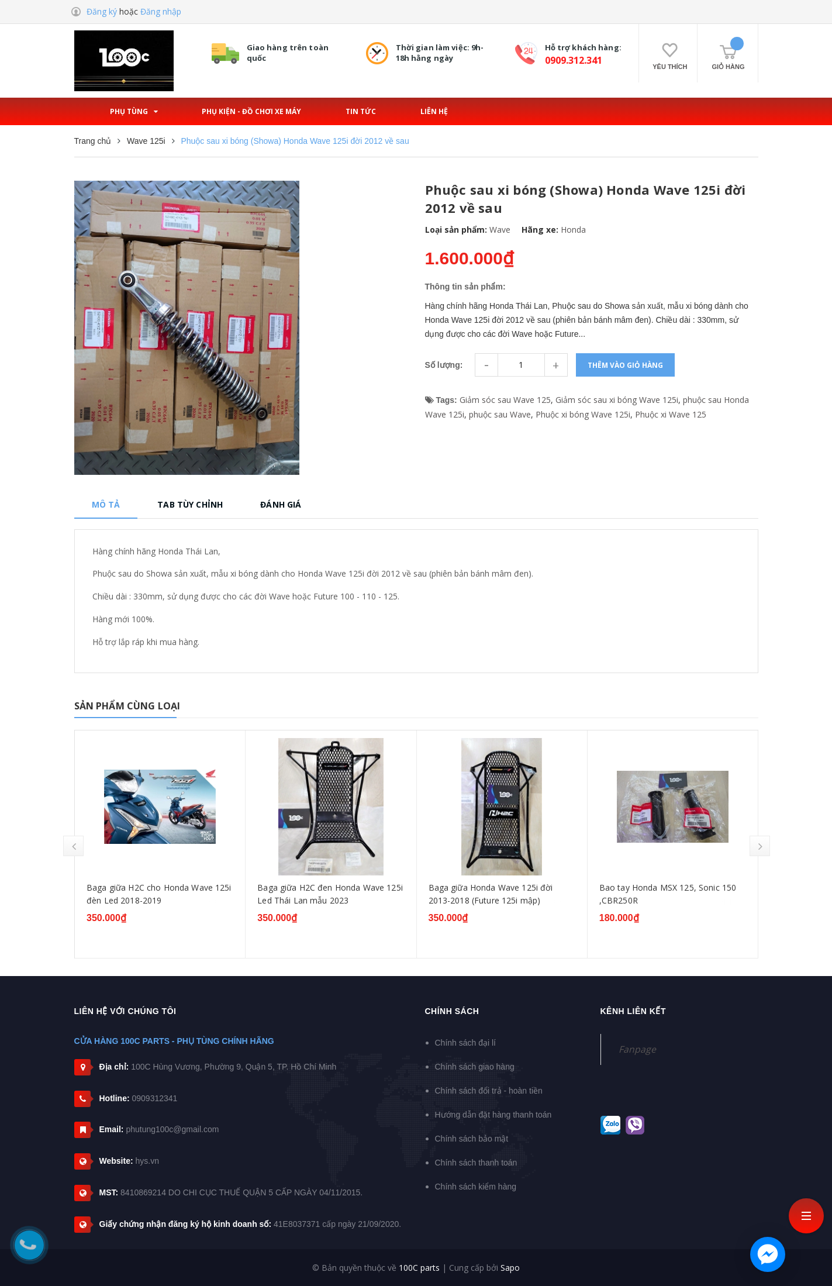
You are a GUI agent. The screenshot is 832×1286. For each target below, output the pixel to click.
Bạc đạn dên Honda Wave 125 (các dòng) (145, 893)
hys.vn (146, 1161)
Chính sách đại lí (465, 1042)
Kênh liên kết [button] (633, 1011)
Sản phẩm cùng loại (127, 705)
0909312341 (155, 1098)
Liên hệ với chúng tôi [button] (125, 1011)
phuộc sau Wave (500, 414)
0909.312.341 (573, 60)
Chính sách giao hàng (475, 1066)
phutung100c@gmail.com (172, 1129)
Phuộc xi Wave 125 (670, 414)
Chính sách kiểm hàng (476, 1186)
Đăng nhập (160, 11)
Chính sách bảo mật (472, 1138)
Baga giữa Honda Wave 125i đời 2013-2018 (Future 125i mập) (653, 893)
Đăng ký (102, 11)
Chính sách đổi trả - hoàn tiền (489, 1090)
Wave (499, 229)
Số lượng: (444, 365)
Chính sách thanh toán (476, 1162)
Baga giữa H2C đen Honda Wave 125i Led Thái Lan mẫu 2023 (492, 893)
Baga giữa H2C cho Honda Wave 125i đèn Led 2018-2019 (320, 893)
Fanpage (637, 1049)
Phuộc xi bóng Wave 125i (583, 414)
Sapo (510, 1267)
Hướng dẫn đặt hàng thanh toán (493, 1114)
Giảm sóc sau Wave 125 (505, 399)
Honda (573, 229)
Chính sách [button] (452, 1011)
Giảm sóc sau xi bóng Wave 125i (616, 399)
